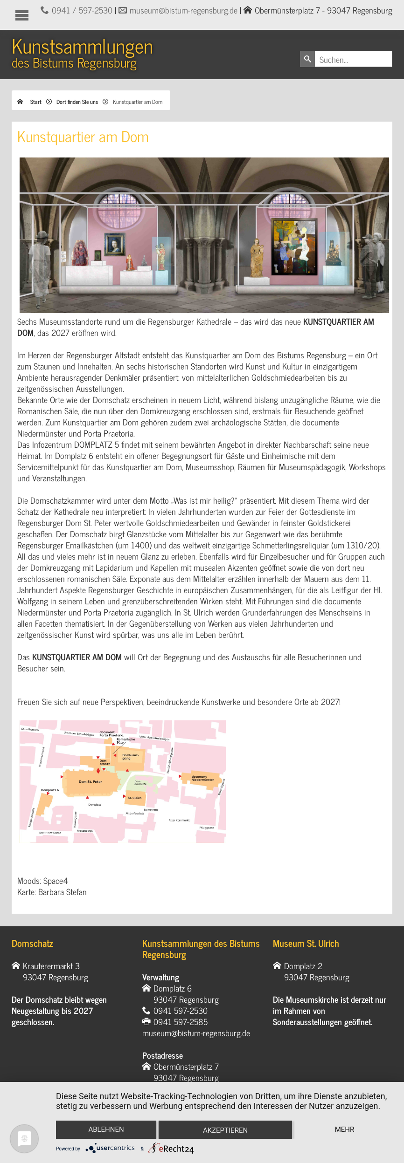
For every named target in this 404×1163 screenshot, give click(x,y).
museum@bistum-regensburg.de (183, 10)
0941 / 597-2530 (82, 10)
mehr (345, 1129)
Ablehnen (106, 1129)
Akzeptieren (225, 1130)
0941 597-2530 (180, 1010)
